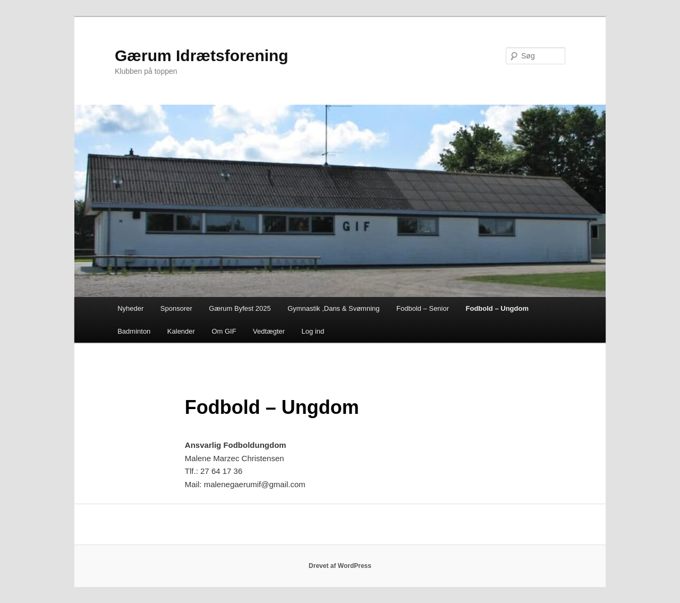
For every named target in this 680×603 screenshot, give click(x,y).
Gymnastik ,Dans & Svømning (333, 308)
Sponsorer (176, 308)
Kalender (181, 331)
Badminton (133, 331)
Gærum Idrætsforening (201, 55)
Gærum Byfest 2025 (239, 308)
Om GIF (223, 331)
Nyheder (130, 308)
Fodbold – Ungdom (497, 308)
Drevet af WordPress (340, 566)
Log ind (313, 331)
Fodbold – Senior (422, 308)
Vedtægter (269, 331)
